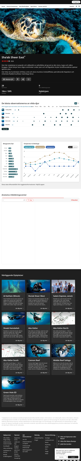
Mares (46, 442)
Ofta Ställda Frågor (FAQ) (6, 438)
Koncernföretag (50, 435)
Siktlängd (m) (50, 147)
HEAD (46, 453)
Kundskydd (6, 446)
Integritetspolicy (38, 438)
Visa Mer (5, 129)
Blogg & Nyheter (16, 447)
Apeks (46, 447)
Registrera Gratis (17, 438)
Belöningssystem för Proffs (27, 450)
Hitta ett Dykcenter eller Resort (67, 437)
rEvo (46, 449)
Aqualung (47, 444)
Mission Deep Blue (17, 455)
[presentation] (13, 200)
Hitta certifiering (7, 448)
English (73, 457)
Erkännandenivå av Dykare (27, 442)
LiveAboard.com (49, 440)
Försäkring (17, 458)
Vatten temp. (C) (29, 147)
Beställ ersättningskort (7, 455)
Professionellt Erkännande (26, 446)
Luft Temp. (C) (40, 147)
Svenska (61, 457)
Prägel (36, 440)
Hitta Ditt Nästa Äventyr (67, 441)
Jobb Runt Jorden (64, 444)
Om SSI (25, 439)
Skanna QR (8, 79)
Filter (30, 200)
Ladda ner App (17, 443)
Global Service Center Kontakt (7, 443)
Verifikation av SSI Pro (7, 451)
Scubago (47, 438)
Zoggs (46, 451)
